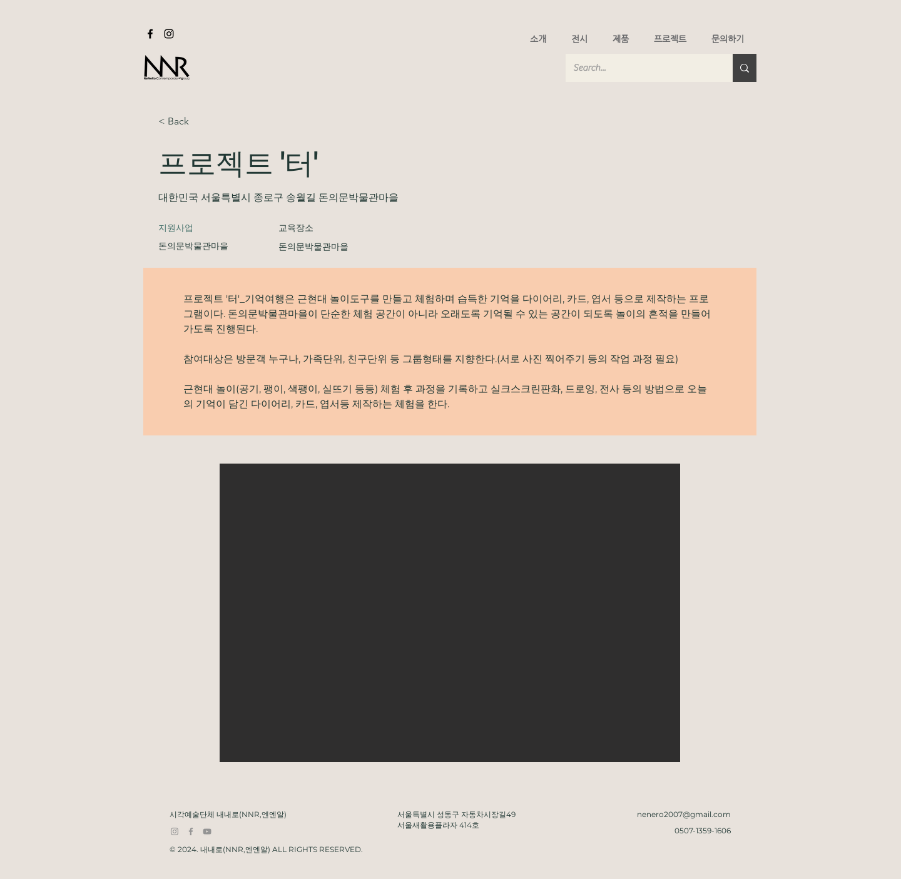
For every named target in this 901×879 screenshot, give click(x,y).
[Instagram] (169, 34)
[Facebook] (150, 34)
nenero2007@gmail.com (684, 814)
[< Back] (202, 121)
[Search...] (639, 68)
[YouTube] (207, 831)
